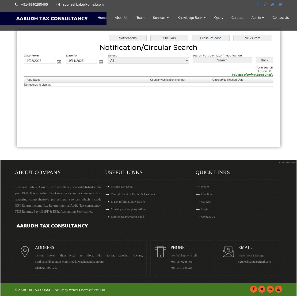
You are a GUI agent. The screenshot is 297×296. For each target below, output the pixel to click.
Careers (237, 18)
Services (161, 18)
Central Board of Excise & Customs (133, 194)
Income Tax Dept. (122, 186)
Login (205, 209)
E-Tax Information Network (128, 201)
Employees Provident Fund (127, 216)
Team (141, 18)
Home (102, 18)
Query (218, 18)
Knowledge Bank (192, 18)
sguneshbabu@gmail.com (254, 261)
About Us (121, 18)
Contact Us (280, 18)
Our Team (207, 194)
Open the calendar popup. (59, 61)
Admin (257, 18)
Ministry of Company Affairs (128, 209)
